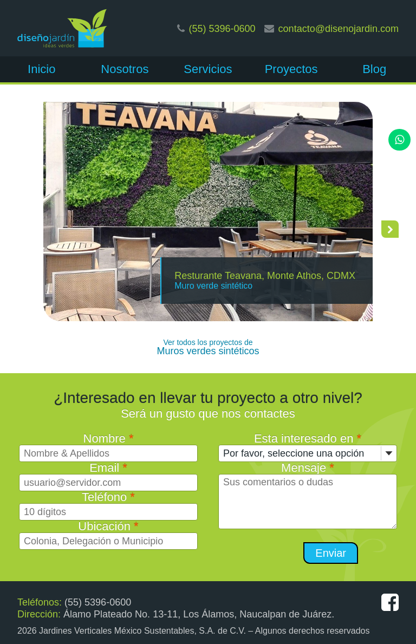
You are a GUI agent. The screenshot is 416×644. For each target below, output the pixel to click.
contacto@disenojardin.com (338, 28)
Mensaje (307, 467)
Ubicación (108, 526)
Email (108, 467)
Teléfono (108, 497)
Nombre (108, 438)
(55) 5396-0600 (222, 28)
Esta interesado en (307, 438)
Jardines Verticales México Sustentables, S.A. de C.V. (142, 630)
